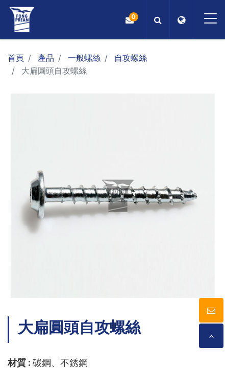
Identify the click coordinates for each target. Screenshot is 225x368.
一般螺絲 (84, 58)
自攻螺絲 (130, 58)
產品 (46, 58)
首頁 (16, 58)
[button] (157, 19)
